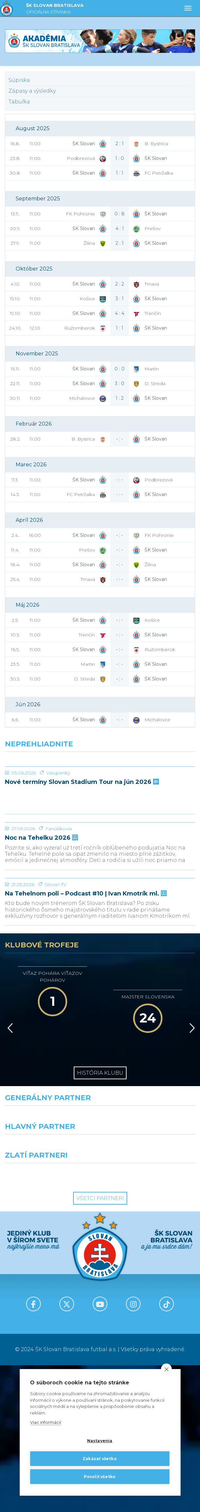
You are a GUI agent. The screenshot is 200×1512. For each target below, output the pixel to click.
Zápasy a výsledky (32, 91)
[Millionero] (150, 1293)
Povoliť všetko (100, 1476)
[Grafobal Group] (150, 1322)
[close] (166, 1369)
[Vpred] (191, 1175)
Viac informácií (45, 1422)
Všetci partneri (100, 1345)
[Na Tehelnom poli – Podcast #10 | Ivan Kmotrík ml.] (100, 1000)
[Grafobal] (50, 1293)
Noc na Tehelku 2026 (41, 935)
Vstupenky (58, 822)
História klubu (100, 1220)
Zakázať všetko (100, 1458)
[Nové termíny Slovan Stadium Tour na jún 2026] (100, 791)
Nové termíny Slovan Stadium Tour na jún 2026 (81, 831)
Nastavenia (100, 1440)
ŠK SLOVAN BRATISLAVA (55, 9)
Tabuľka (19, 102)
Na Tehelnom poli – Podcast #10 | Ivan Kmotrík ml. (85, 1040)
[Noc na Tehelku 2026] (100, 896)
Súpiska (19, 80)
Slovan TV (56, 1031)
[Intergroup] (50, 1322)
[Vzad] (9, 1175)
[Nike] (100, 1264)
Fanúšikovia (58, 926)
